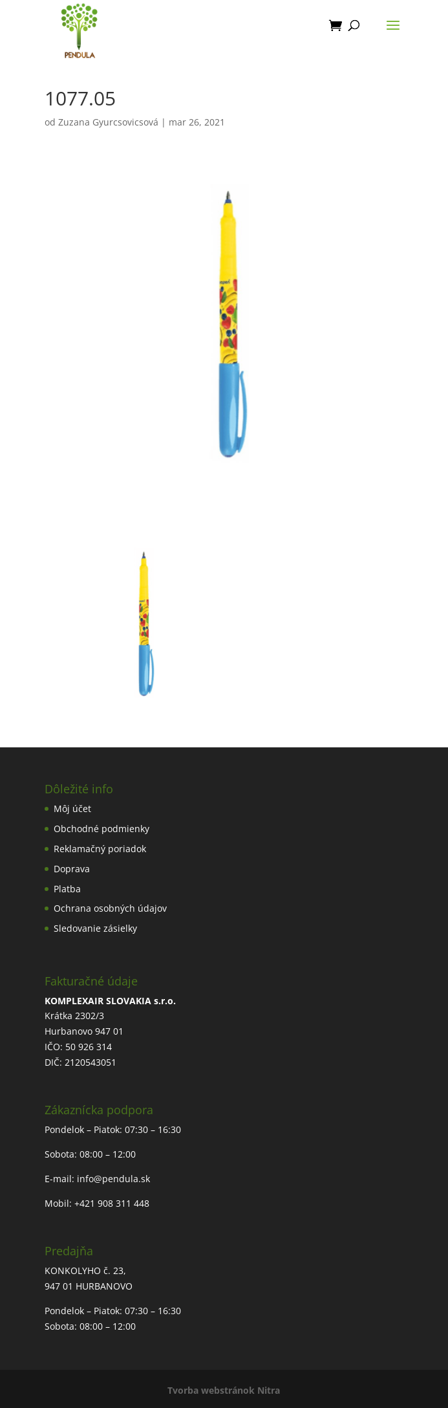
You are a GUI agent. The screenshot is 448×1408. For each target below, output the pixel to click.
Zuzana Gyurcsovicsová (108, 122)
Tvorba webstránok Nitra (223, 1390)
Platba (67, 889)
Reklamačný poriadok (100, 848)
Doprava (72, 869)
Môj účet (72, 808)
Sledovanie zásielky (95, 928)
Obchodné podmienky (101, 828)
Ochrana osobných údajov (110, 908)
